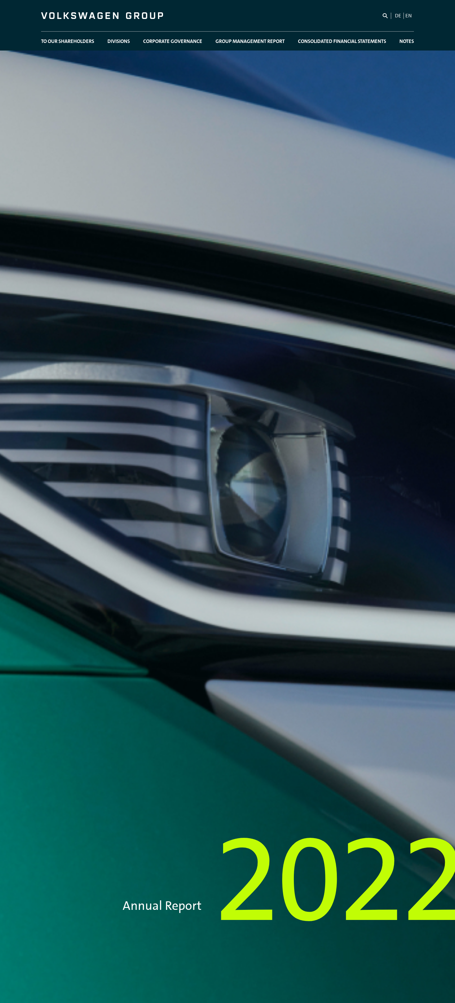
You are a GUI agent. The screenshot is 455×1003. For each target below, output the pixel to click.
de (398, 15)
